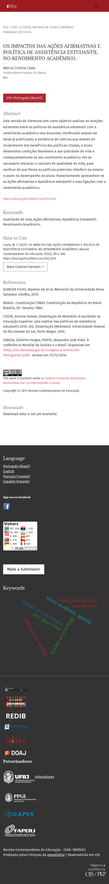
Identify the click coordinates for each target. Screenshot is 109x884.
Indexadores (28, 777)
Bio (5, 77)
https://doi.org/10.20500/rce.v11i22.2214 (29, 199)
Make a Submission (23, 569)
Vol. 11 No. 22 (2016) (17, 27)
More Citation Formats (24, 267)
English (8, 471)
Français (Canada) (16, 476)
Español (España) (16, 481)
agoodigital (56, 855)
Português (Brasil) (16, 466)
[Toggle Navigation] (96, 6)
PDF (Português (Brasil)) (24, 98)
